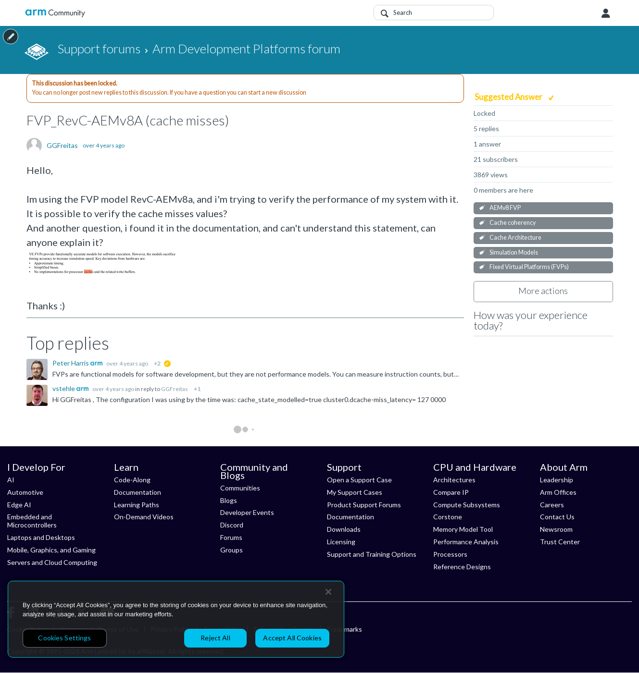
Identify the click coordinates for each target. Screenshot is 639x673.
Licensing (341, 542)
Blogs (228, 500)
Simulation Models (513, 252)
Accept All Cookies (292, 638)
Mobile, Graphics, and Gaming (51, 550)
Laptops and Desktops (41, 537)
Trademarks (344, 629)
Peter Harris (71, 363)
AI (10, 480)
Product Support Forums (364, 505)
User (606, 13)
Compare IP (451, 492)
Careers (552, 505)
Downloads (344, 529)
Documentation (137, 492)
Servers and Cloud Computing (52, 562)
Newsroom (556, 529)
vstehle (64, 388)
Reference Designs (462, 567)
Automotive (25, 492)
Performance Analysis (466, 542)
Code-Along (132, 480)
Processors (450, 554)
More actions (543, 290)
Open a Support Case (359, 480)
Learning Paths (136, 505)
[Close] (328, 591)
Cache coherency (512, 222)
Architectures (454, 480)
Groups (231, 550)
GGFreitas (62, 145)
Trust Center (560, 542)
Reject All (215, 638)
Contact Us (557, 517)
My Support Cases (354, 492)
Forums (231, 537)
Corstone (447, 517)
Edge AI (19, 505)
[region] (176, 619)
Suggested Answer (509, 97)
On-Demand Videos (144, 517)
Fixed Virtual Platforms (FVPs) (529, 266)
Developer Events (247, 512)
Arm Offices (558, 492)
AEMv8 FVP (505, 207)
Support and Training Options (371, 554)
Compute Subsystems (466, 505)
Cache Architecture (515, 237)
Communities (240, 488)
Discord (231, 525)
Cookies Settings (64, 638)
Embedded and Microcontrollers (32, 521)
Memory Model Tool (463, 529)
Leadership (556, 480)
